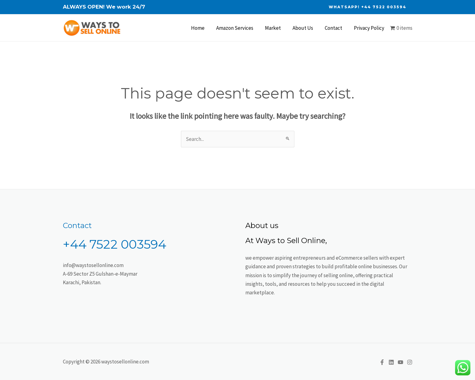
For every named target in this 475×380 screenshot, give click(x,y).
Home (204, 28)
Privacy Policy (369, 28)
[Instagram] (409, 362)
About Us (306, 28)
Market (277, 28)
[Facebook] (382, 362)
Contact (335, 28)
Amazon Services (240, 28)
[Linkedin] (391, 362)
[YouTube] (400, 362)
